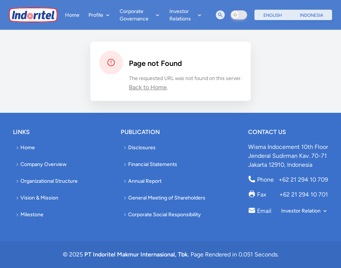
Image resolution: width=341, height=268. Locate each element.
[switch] (239, 14)
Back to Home (148, 87)
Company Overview (40, 164)
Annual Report (142, 181)
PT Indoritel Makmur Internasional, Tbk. (136, 254)
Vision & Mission (36, 198)
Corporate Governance (140, 15)
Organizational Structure (46, 181)
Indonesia (311, 15)
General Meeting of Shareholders (163, 198)
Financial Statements (149, 164)
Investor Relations (185, 15)
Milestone (28, 214)
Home (72, 15)
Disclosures (139, 147)
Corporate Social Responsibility (161, 214)
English (272, 15)
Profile (99, 15)
